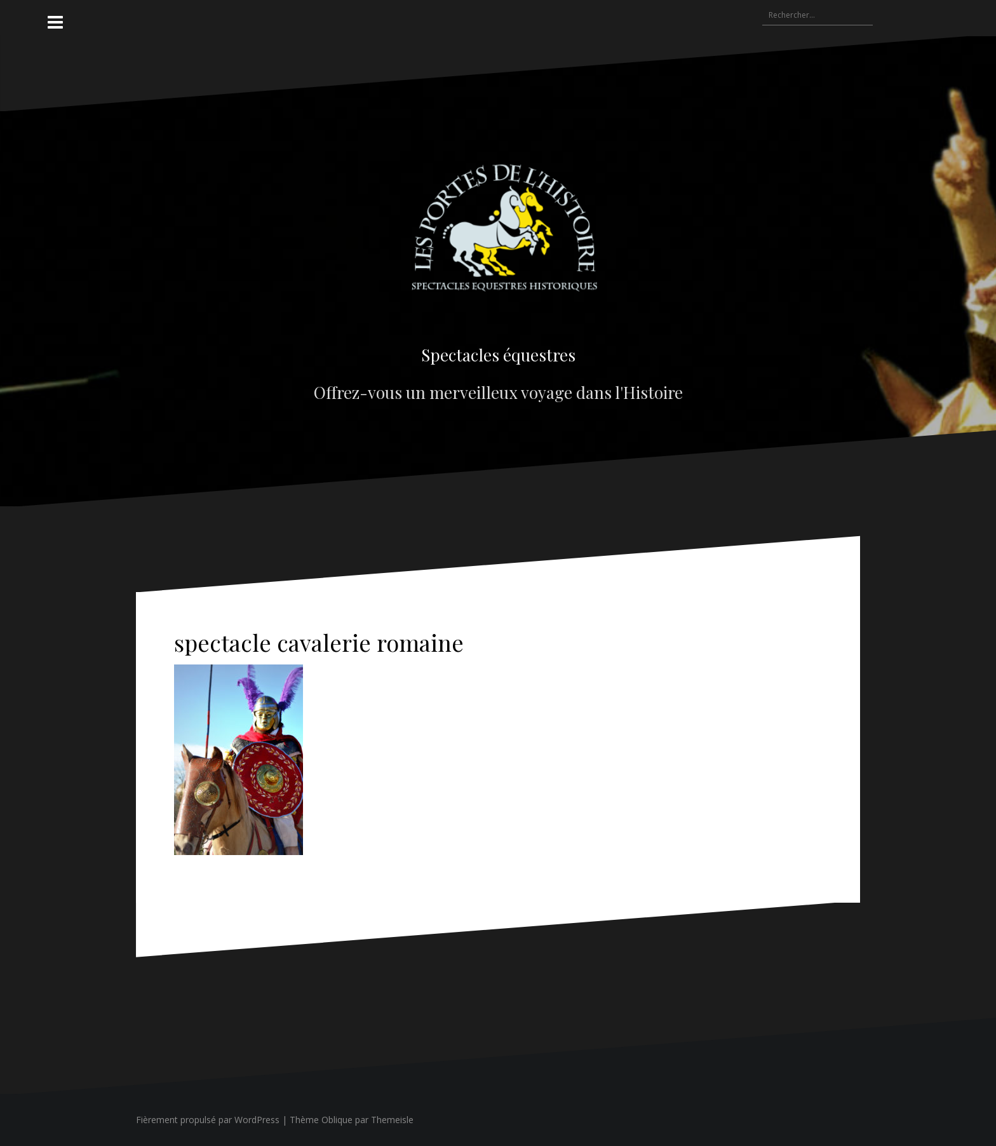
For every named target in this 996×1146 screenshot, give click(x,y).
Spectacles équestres (498, 355)
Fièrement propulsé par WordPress (207, 1120)
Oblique (337, 1120)
